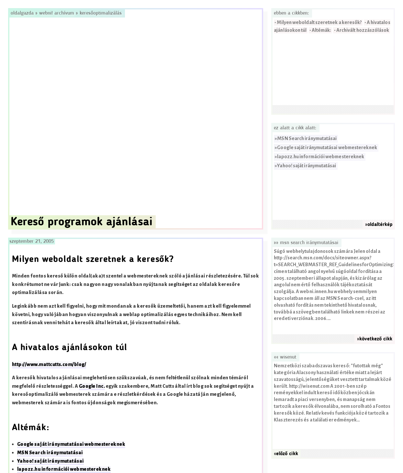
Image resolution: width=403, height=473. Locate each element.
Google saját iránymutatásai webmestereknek (327, 148)
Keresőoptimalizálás (101, 13)
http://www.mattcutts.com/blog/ (49, 364)
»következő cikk (374, 339)
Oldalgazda (23, 13)
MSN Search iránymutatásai (307, 139)
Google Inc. (92, 386)
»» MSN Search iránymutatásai (306, 242)
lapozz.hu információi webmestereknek (320, 157)
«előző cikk (286, 453)
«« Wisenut (285, 357)
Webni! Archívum (56, 13)
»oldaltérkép (378, 224)
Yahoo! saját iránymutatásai (306, 166)
